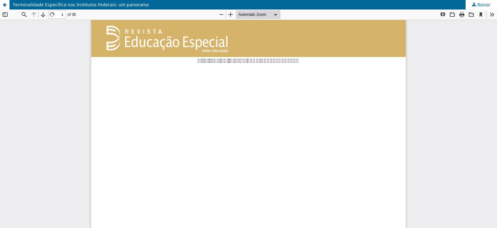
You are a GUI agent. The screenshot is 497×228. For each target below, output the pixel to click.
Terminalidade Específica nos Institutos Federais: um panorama (81, 5)
